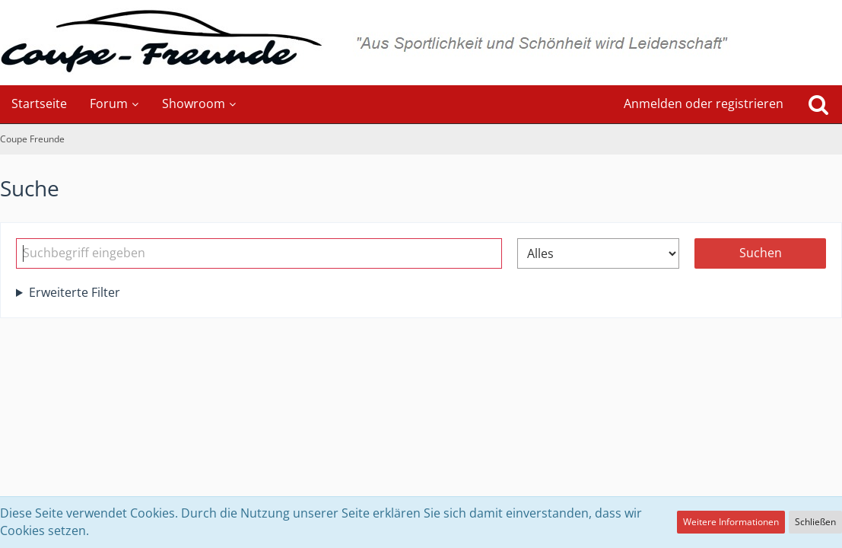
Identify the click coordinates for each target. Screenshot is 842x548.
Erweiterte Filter (74, 292)
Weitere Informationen (731, 521)
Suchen (760, 252)
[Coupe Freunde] (421, 42)
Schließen (815, 521)
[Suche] (818, 104)
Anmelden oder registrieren (703, 103)
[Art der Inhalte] (598, 253)
